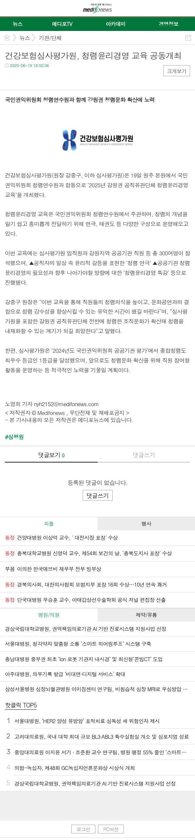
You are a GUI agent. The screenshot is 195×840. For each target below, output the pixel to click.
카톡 (36, 78)
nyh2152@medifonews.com (66, 404)
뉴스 (25, 38)
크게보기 (177, 71)
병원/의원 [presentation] (49, 615)
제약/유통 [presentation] (146, 615)
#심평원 (14, 437)
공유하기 (188, 37)
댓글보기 (51, 455)
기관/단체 (50, 38)
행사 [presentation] (146, 523)
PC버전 (110, 829)
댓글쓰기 (144, 455)
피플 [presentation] (49, 523)
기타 (49, 78)
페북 (10, 78)
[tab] (49, 523)
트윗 (23, 78)
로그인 (83, 829)
